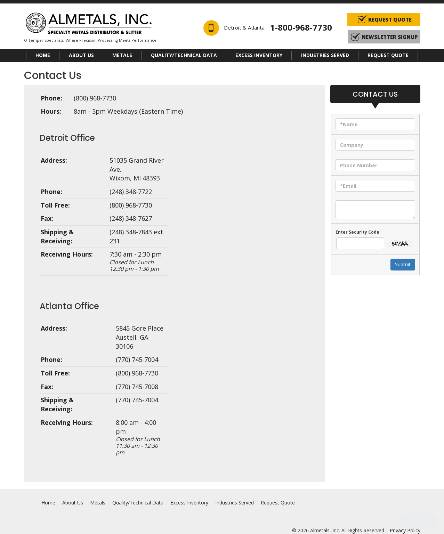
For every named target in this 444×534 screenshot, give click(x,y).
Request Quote (388, 55)
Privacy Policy (405, 530)
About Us (81, 55)
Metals (122, 55)
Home (42, 55)
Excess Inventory (258, 55)
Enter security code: (358, 232)
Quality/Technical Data (184, 55)
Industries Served (325, 55)
